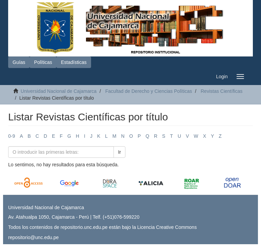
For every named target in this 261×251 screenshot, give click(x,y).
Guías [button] (19, 62)
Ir (119, 152)
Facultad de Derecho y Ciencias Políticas (148, 91)
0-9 (11, 136)
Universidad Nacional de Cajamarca (59, 91)
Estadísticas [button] (73, 62)
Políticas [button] (43, 62)
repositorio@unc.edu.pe (33, 237)
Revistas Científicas (221, 91)
